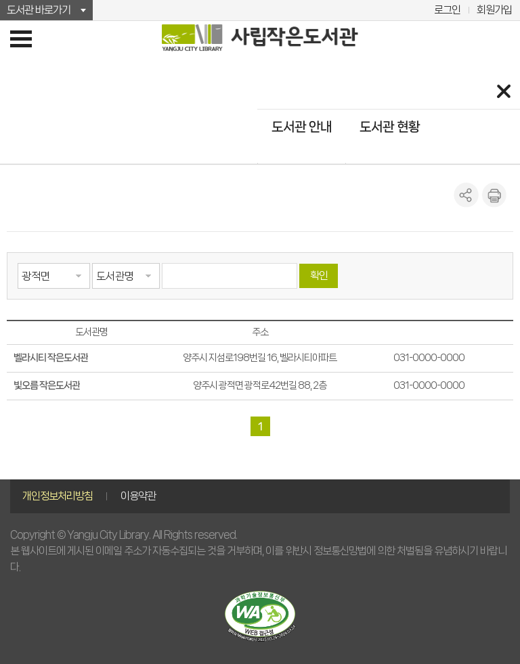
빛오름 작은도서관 (47, 385)
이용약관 (138, 496)
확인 (319, 275)
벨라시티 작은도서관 (51, 357)
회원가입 (494, 10)
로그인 (447, 10)
